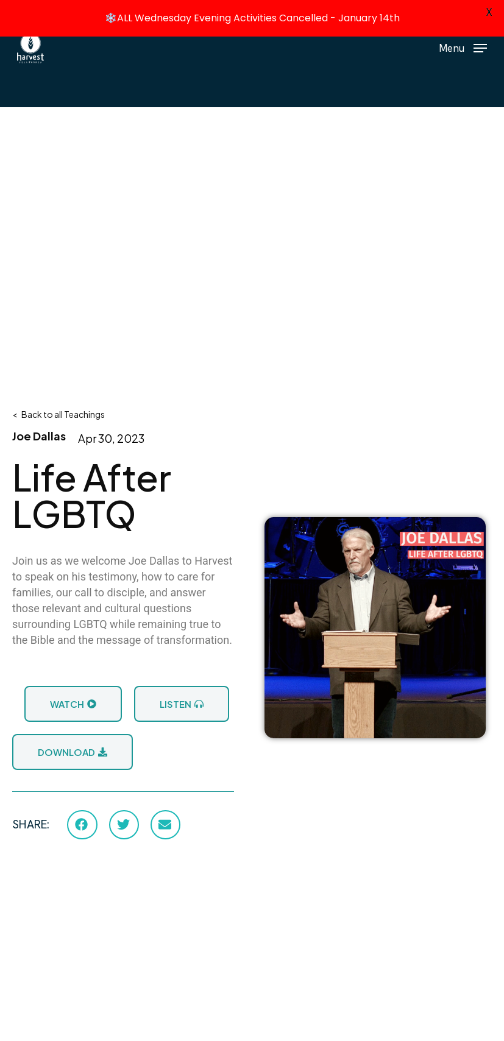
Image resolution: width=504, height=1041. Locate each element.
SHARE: (30, 823)
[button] (463, 47)
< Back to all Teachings (58, 413)
